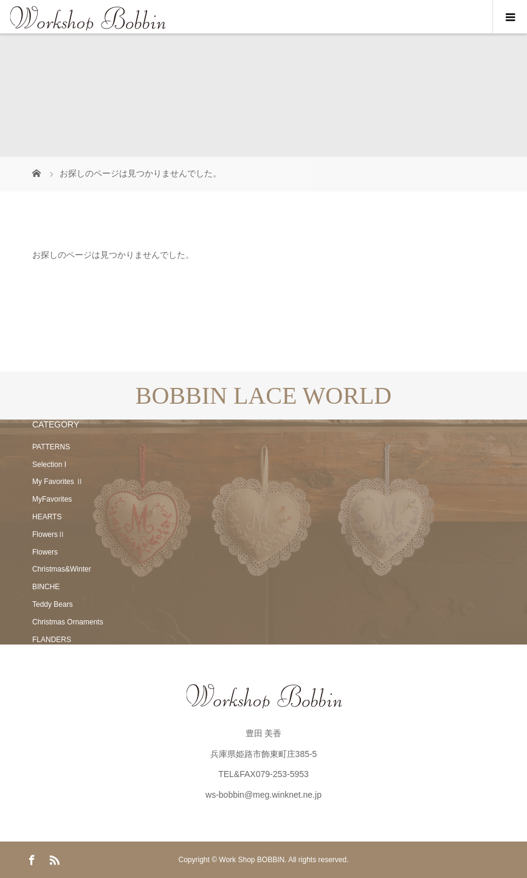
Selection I (49, 464)
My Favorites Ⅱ (57, 481)
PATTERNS (51, 447)
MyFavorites (52, 499)
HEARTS (46, 517)
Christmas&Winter (61, 569)
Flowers (45, 552)
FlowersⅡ (48, 534)
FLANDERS (51, 639)
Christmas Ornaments (67, 622)
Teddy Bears (52, 604)
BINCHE (46, 586)
